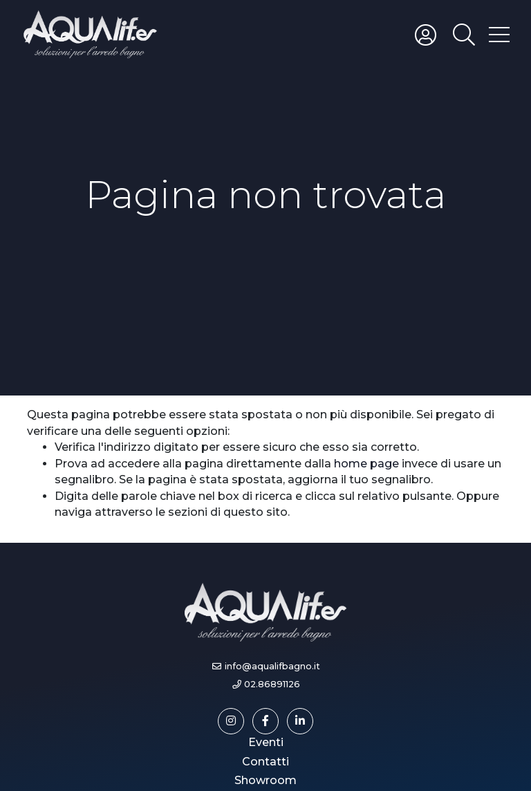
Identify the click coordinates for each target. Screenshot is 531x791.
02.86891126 (272, 684)
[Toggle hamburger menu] (499, 34)
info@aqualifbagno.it (272, 666)
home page (366, 463)
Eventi (265, 742)
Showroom (265, 780)
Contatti (265, 761)
